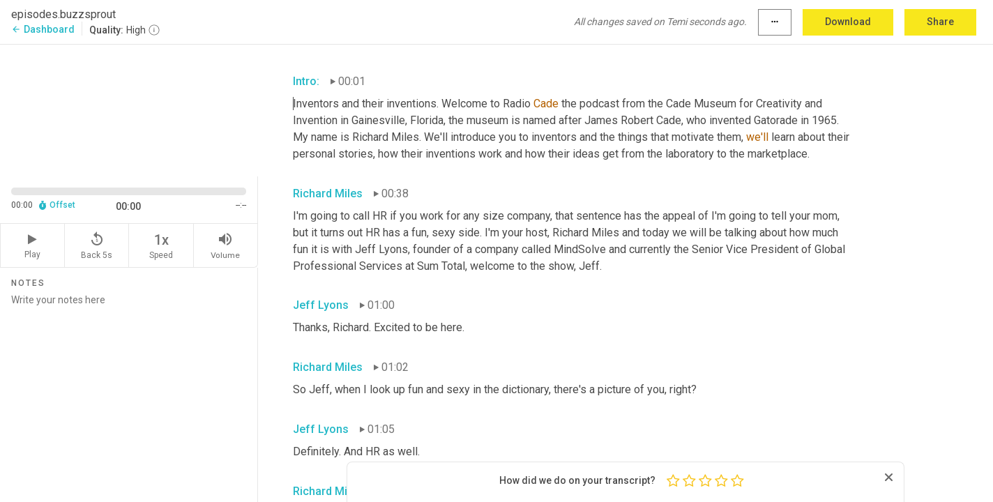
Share (940, 21)
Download (848, 21)
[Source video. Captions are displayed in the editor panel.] (129, 109)
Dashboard (43, 29)
